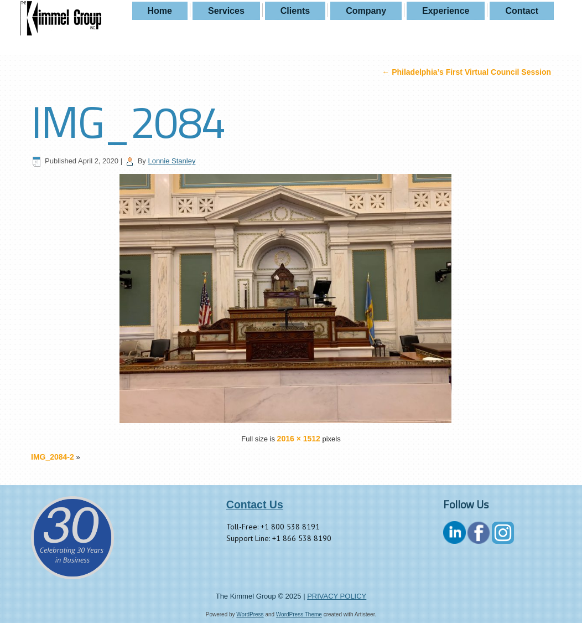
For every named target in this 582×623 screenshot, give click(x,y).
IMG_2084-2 (52, 456)
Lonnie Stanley (171, 161)
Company (366, 11)
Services (226, 11)
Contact (521, 11)
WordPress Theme (299, 614)
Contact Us (254, 504)
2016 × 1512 (298, 438)
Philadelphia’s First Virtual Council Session (466, 72)
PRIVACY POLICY (336, 596)
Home (160, 11)
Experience (445, 11)
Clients (295, 11)
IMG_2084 (128, 121)
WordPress (249, 614)
